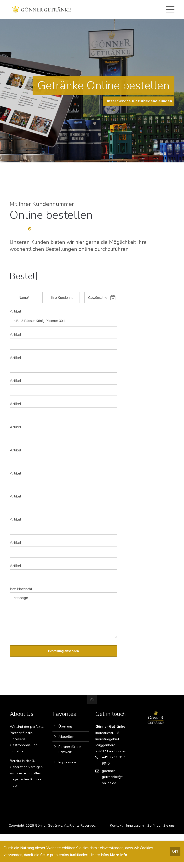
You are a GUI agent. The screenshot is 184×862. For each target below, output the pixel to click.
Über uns (65, 733)
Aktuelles (66, 743)
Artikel (15, 311)
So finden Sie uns (160, 832)
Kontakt (116, 832)
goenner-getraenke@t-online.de (113, 784)
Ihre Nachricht (21, 589)
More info (118, 854)
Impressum (67, 769)
